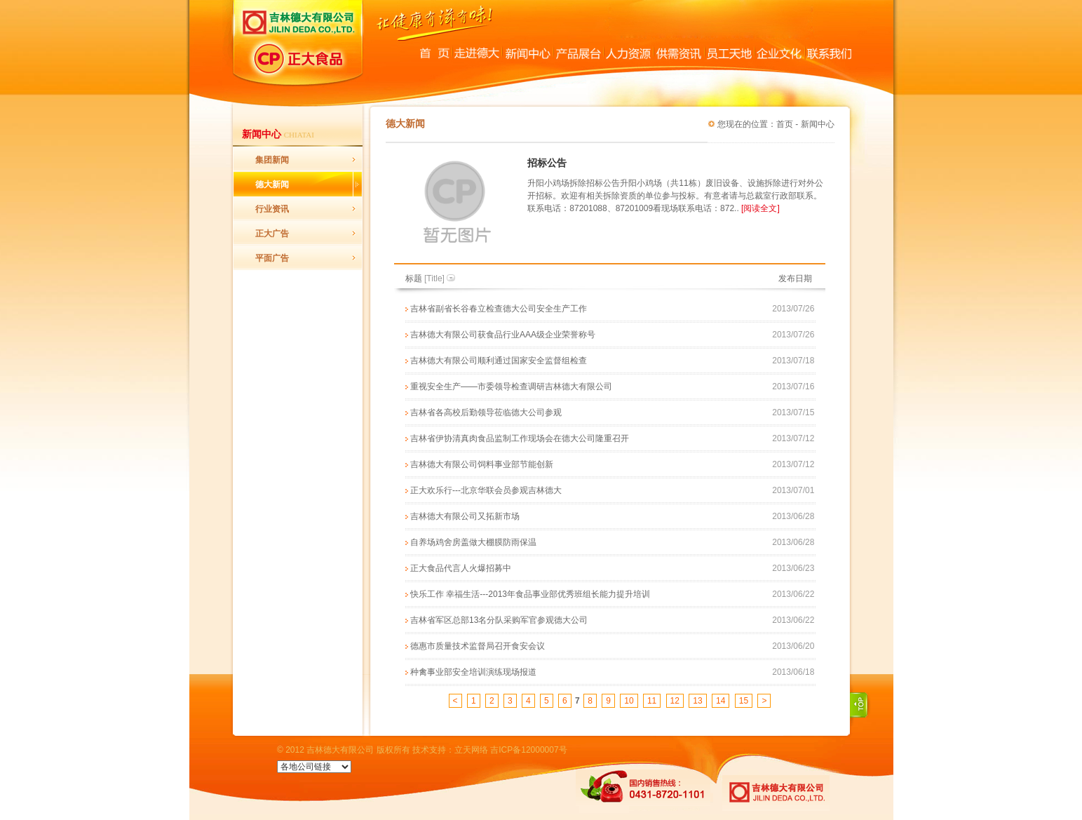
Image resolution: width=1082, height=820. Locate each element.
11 (651, 701)
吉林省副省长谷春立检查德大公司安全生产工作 (498, 309)
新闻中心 (817, 124)
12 (674, 701)
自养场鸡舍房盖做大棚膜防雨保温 (473, 542)
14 (720, 701)
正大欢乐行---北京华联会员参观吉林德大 (486, 490)
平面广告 (272, 258)
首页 (784, 124)
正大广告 (272, 233)
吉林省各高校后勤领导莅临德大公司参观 (486, 412)
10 (628, 701)
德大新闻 (272, 184)
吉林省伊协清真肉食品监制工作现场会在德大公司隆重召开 (519, 438)
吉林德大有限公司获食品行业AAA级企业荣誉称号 (502, 335)
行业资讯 (272, 209)
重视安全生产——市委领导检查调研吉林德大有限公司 (511, 386)
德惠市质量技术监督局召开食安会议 (477, 646)
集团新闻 (272, 160)
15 (743, 701)
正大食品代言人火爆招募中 (460, 568)
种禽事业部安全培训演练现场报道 (473, 672)
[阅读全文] (760, 208)
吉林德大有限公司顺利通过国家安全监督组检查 (498, 360)
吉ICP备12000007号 (528, 750)
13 (697, 701)
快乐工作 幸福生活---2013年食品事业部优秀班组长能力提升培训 (530, 594)
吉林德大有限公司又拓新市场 (465, 516)
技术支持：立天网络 (450, 750)
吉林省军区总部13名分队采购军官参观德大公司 (499, 620)
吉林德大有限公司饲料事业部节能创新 (481, 464)
